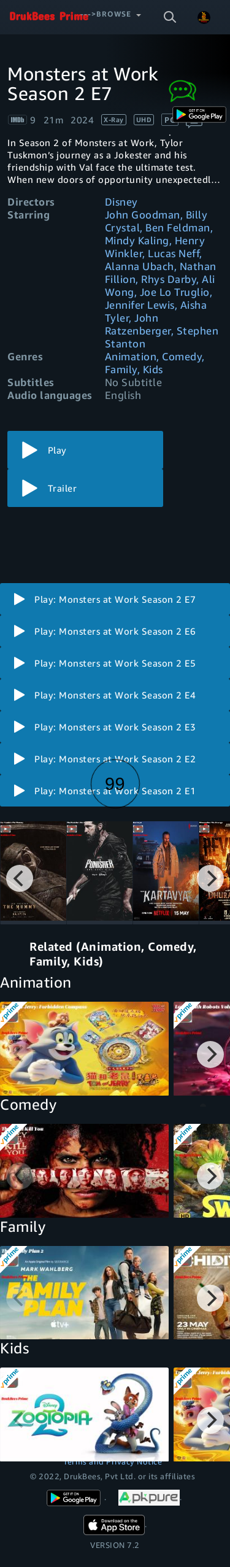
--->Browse (105, 13)
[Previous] (19, 878)
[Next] (210, 878)
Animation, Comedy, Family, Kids (155, 363)
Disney (121, 201)
